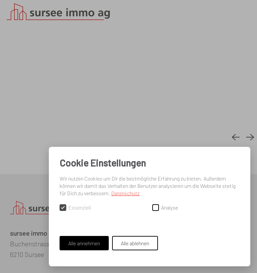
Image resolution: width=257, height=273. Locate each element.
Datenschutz (125, 193)
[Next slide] (250, 137)
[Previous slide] (235, 137)
